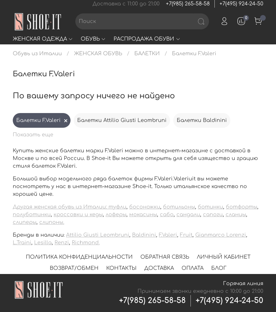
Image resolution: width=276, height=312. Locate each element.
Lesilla (43, 243)
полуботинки (32, 214)
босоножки (144, 207)
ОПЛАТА (193, 268)
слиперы (24, 222)
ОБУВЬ (93, 39)
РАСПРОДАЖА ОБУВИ (147, 39)
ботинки (210, 207)
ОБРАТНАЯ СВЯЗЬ (164, 257)
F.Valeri (168, 235)
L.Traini (22, 243)
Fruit (186, 235)
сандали (188, 214)
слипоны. (51, 222)
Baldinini (144, 235)
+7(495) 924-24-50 (241, 4)
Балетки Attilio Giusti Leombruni (122, 120)
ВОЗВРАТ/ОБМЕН (74, 268)
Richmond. (86, 243)
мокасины (143, 214)
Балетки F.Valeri (38, 120)
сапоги (213, 214)
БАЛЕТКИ (147, 54)
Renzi (62, 243)
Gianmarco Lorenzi (220, 235)
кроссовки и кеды (78, 214)
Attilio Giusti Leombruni (97, 235)
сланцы (236, 214)
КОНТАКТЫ (121, 268)
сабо (167, 214)
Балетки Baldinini (202, 120)
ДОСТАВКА (159, 268)
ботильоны (179, 207)
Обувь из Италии (37, 54)
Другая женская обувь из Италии (59, 207)
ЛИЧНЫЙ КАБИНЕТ (223, 257)
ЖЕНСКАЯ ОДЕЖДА (43, 39)
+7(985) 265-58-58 (188, 4)
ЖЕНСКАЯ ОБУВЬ (98, 54)
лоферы (116, 214)
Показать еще (33, 135)
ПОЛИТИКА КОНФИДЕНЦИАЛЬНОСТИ (79, 257)
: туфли (116, 207)
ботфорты (241, 207)
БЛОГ (219, 268)
